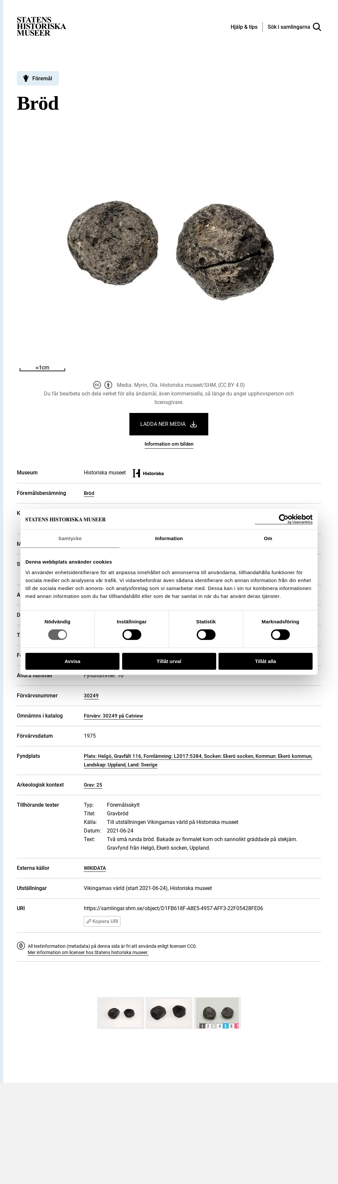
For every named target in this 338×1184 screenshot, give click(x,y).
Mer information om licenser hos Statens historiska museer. (88, 952)
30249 (91, 696)
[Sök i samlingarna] (294, 27)
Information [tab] (169, 538)
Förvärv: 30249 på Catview (113, 716)
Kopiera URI (102, 921)
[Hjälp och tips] (244, 27)
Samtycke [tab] (70, 538)
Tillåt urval (169, 661)
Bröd (89, 493)
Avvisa (73, 661)
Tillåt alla (265, 661)
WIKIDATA (95, 868)
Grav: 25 (93, 785)
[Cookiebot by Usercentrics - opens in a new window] (284, 519)
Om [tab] (268, 538)
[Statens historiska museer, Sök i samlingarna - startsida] (41, 26)
